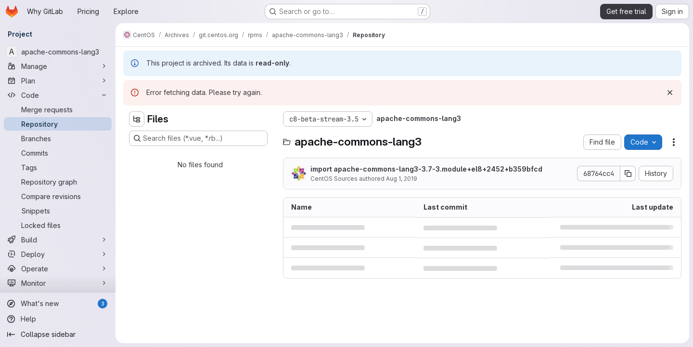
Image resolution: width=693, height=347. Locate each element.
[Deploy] (58, 254)
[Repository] (58, 124)
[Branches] (58, 138)
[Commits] (58, 153)
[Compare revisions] (58, 196)
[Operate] (58, 268)
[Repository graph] (58, 181)
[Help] (58, 319)
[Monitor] (58, 283)
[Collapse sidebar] (58, 334)
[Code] (58, 95)
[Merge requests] (58, 109)
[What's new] (58, 303)
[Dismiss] (670, 92)
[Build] (58, 239)
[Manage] (58, 66)
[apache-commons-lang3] (58, 51)
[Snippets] (58, 210)
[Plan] (58, 80)
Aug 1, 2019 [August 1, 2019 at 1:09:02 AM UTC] (401, 178)
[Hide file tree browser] (136, 119)
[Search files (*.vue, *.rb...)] (198, 138)
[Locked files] (58, 225)
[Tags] (58, 167)
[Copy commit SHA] (628, 173)
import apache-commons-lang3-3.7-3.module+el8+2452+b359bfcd (426, 169)
